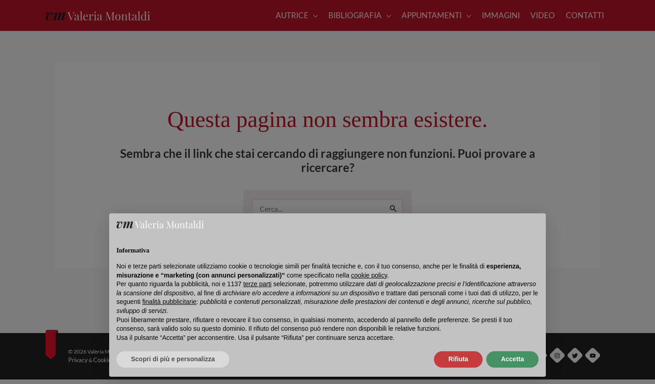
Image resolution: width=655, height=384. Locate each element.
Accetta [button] (512, 359)
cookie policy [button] (369, 275)
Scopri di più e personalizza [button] (173, 359)
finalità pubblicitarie (169, 301)
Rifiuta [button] (458, 359)
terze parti (257, 284)
